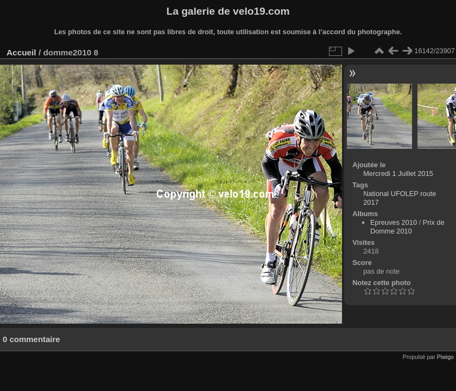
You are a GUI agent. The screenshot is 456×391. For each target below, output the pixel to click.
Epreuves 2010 (393, 222)
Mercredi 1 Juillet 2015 (398, 173)
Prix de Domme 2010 (407, 226)
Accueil (21, 52)
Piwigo (445, 357)
